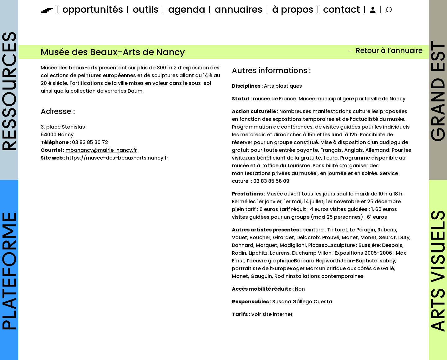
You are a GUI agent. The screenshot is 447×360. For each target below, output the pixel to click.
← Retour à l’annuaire (384, 50)
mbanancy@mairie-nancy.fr (101, 150)
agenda (186, 9)
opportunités (92, 9)
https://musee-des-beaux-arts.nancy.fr (117, 157)
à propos (293, 9)
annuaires (239, 9)
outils (146, 9)
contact (341, 9)
